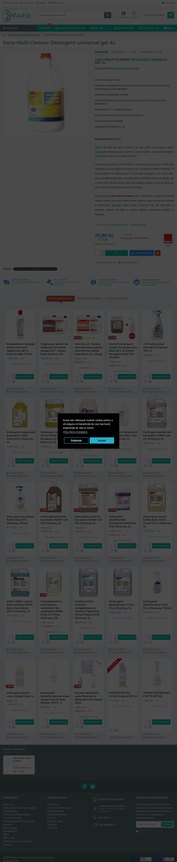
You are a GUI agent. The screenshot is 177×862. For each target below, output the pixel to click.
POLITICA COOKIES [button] (75, 432)
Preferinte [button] (76, 440)
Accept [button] (102, 440)
